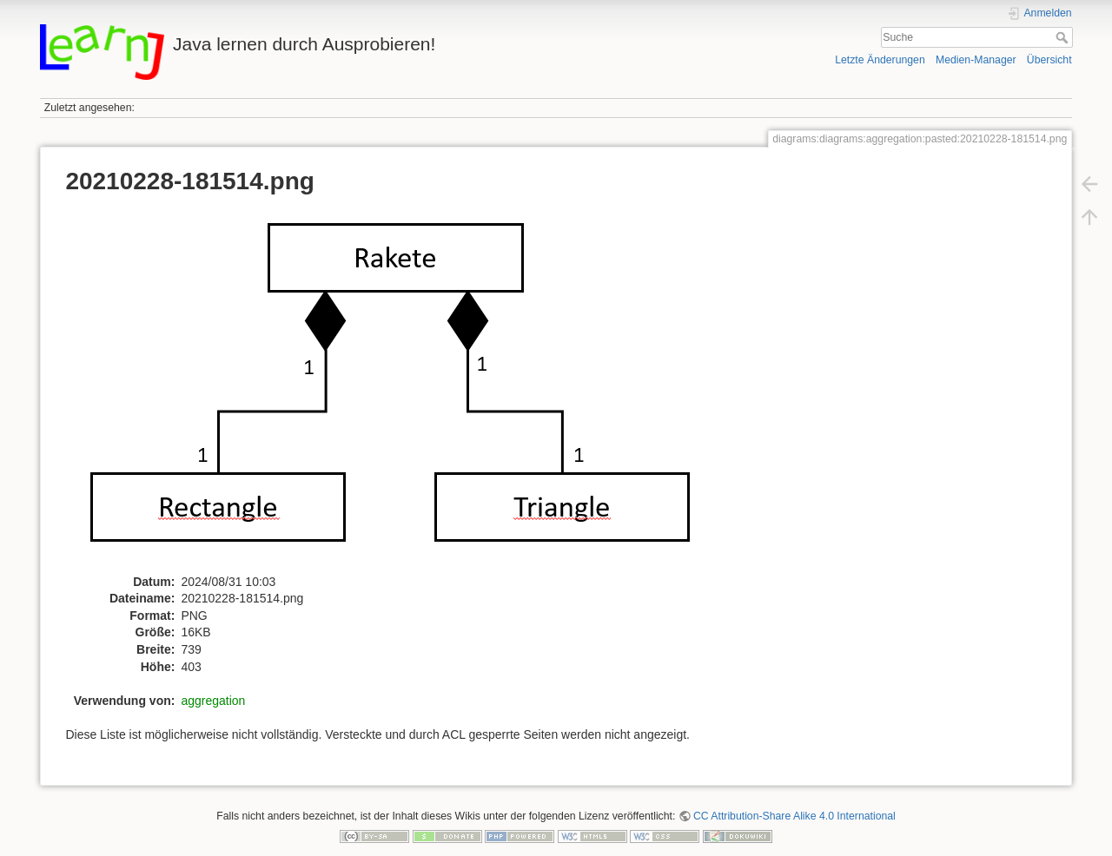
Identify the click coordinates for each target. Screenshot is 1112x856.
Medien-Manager (976, 60)
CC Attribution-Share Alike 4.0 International (794, 816)
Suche (1064, 37)
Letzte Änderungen (880, 60)
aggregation (213, 701)
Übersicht (1049, 60)
